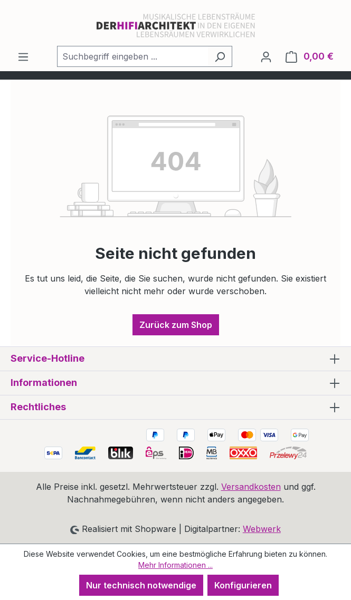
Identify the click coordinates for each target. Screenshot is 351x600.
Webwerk (262, 529)
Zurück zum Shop (175, 325)
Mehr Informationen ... (175, 564)
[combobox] (132, 56)
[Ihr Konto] (266, 56)
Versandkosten (251, 486)
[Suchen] (219, 56)
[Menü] (23, 56)
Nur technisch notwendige (141, 585)
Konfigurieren (243, 585)
